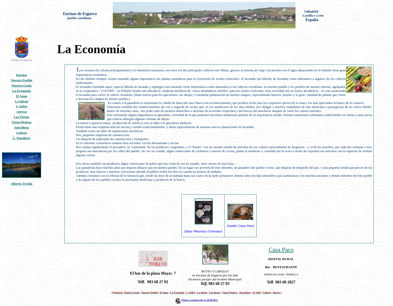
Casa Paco (281, 249)
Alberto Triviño (22, 184)
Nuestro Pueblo (21, 80)
